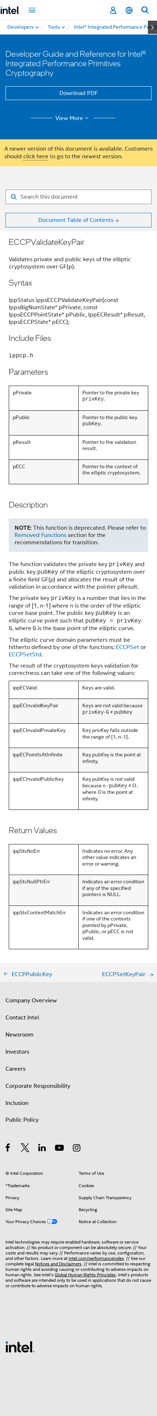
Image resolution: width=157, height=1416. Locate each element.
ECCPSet (127, 647)
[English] (128, 10)
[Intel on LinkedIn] (42, 1149)
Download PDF (78, 93)
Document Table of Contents (75, 220)
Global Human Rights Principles (85, 1274)
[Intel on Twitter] (25, 1149)
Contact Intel (22, 1017)
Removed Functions (40, 535)
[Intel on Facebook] (8, 1149)
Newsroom (19, 1034)
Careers (15, 1069)
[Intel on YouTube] (60, 1149)
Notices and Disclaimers (58, 1263)
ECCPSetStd (25, 654)
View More (73, 118)
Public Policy (22, 1119)
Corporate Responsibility (37, 1086)
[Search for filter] (78, 197)
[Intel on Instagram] (77, 1149)
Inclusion (16, 1103)
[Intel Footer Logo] (20, 1346)
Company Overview (31, 1000)
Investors (17, 1051)
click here (35, 156)
